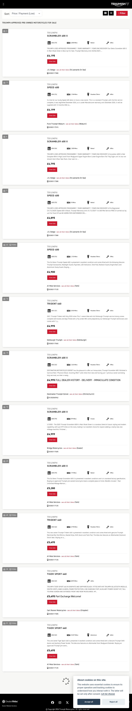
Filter (122, 13)
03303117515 (52, 127)
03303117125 (52, 289)
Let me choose (108, 694)
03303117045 (52, 343)
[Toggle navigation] (2, 5)
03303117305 (52, 613)
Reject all (113, 702)
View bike (52, 61)
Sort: (7, 13)
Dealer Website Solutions (9, 705)
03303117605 (52, 451)
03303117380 (52, 73)
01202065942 (52, 397)
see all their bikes (63, 69)
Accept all (89, 702)
